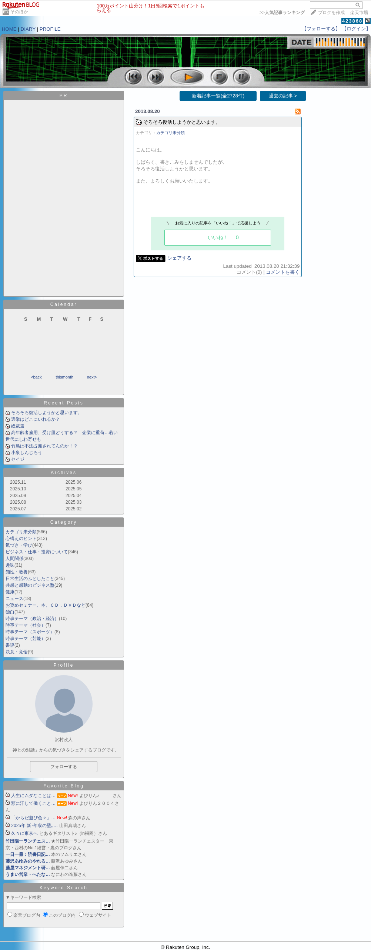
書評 (10, 645)
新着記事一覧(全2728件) (218, 96)
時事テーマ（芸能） (26, 638)
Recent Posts (63, 403)
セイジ (17, 459)
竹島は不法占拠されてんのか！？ (44, 446)
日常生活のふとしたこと (30, 578)
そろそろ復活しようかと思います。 (46, 412)
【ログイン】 (356, 28)
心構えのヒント (21, 538)
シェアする (179, 258)
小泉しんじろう (26, 452)
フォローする (63, 766)
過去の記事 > (283, 96)
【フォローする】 (321, 28)
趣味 (10, 565)
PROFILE (50, 29)
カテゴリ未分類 (21, 531)
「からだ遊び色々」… (33, 817)
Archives (64, 472)
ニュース (14, 598)
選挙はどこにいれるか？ (35, 419)
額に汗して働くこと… (33, 803)
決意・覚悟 (17, 651)
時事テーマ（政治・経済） (32, 618)
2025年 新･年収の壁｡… (34, 825)
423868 (352, 21)
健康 (10, 591)
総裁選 (17, 426)
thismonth (64, 377)
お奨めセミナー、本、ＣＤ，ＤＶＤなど (46, 605)
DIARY (28, 29)
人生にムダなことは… (33, 795)
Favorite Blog (63, 786)
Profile (63, 665)
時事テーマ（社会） (26, 625)
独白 (10, 611)
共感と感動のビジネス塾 (30, 585)
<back (36, 377)
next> (92, 377)
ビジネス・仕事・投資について (37, 551)
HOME (9, 29)
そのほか (19, 11)
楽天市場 (359, 12)
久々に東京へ (24, 833)
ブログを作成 (331, 12)
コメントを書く (283, 272)
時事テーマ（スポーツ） (30, 631)
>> (282, 12)
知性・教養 (17, 571)
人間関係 (14, 558)
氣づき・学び (19, 545)
